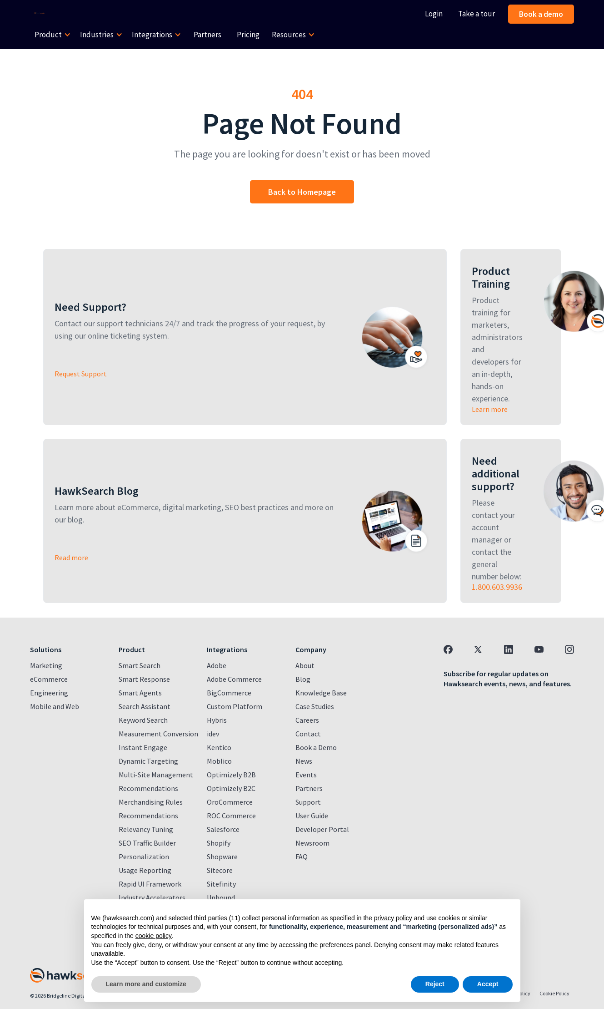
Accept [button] (488, 984)
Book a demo (541, 14)
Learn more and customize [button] (146, 984)
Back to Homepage (302, 192)
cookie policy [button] (153, 935)
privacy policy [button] (393, 918)
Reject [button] (434, 984)
